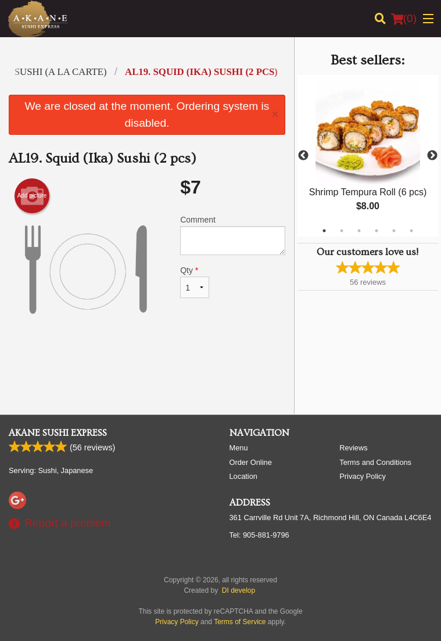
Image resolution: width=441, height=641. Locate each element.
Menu (239, 447)
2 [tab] (341, 231)
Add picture (32, 195)
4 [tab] (376, 231)
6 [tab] (411, 231)
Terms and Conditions (375, 462)
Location (243, 476)
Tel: (259, 535)
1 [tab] (324, 231)
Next (432, 156)
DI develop (238, 590)
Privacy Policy (362, 476)
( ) (404, 18)
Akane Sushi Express (58, 433)
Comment (232, 235)
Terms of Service (240, 622)
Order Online (251, 462)
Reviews (353, 447)
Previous (303, 156)
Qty (194, 282)
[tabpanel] (367, 156)
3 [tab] (359, 231)
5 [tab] (394, 231)
